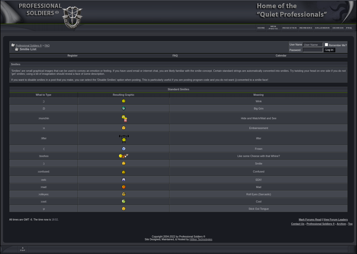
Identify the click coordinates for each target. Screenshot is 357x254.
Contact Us (297, 223)
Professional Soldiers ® (29, 45)
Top (350, 223)
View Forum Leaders (335, 219)
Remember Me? (336, 45)
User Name (296, 44)
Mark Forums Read (310, 219)
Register (73, 55)
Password (295, 50)
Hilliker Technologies (200, 239)
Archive (341, 223)
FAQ (47, 45)
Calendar (281, 55)
